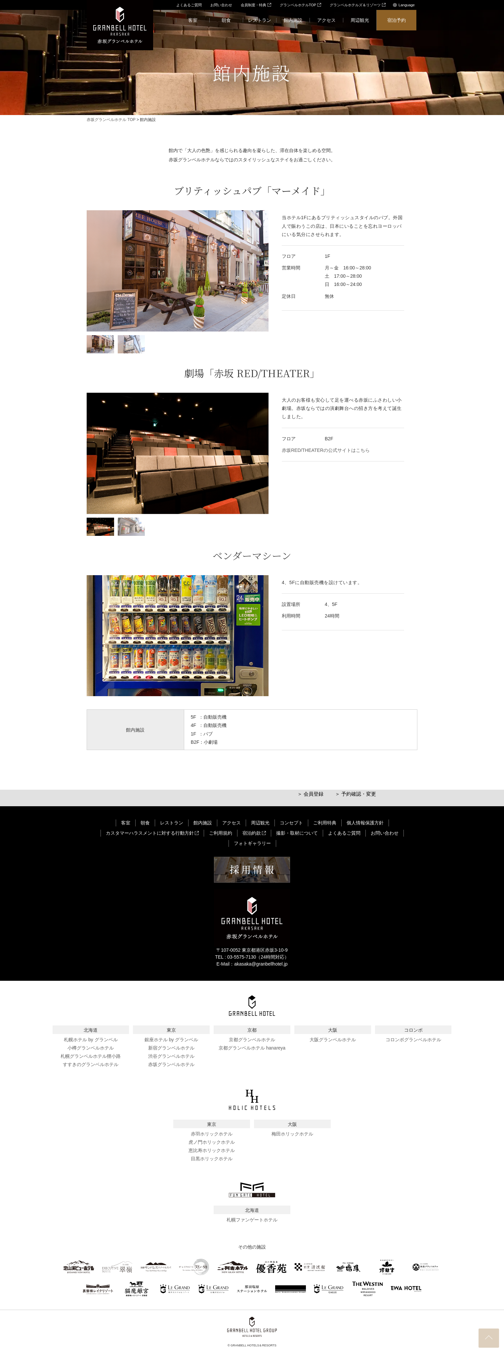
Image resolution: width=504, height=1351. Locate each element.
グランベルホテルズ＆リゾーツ (358, 5)
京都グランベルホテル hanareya (252, 1048)
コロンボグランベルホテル (413, 1039)
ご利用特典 (324, 822)
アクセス (326, 20)
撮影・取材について (297, 833)
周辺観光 (360, 20)
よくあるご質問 (189, 5)
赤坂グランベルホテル (171, 1064)
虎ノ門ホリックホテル (212, 1142)
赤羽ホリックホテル (211, 1133)
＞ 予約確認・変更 (355, 794)
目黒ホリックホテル (211, 1158)
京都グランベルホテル (252, 1039)
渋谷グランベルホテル (171, 1056)
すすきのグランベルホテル (90, 1064)
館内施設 (293, 20)
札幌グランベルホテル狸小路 (91, 1056)
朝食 (226, 20)
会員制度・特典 (256, 5)
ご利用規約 (220, 833)
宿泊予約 (396, 20)
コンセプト (291, 822)
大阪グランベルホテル (333, 1039)
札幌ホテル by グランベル (91, 1039)
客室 (192, 20)
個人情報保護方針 (365, 822)
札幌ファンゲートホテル (252, 1219)
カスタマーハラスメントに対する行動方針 (152, 833)
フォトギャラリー (252, 843)
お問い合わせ (221, 5)
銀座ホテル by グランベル (171, 1039)
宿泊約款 (254, 833)
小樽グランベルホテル (90, 1048)
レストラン (259, 20)
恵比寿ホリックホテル (212, 1150)
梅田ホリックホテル (292, 1133)
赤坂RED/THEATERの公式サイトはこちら (326, 450)
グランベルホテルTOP (300, 5)
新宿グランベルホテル (171, 1048)
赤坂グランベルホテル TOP (111, 119)
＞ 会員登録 (310, 794)
